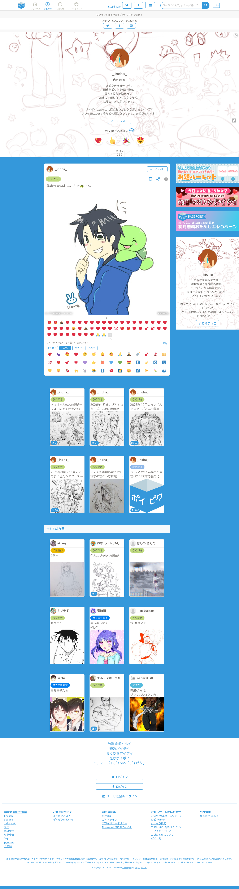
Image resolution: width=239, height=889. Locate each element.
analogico (126, 867)
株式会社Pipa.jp (209, 816)
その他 (91, 348)
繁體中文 (9, 834)
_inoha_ (119, 73)
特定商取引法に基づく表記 (117, 827)
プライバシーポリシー (114, 823)
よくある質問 (158, 823)
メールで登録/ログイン (119, 796)
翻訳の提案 (20, 812)
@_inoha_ (121, 79)
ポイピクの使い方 (63, 819)
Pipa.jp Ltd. (141, 867)
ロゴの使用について (162, 834)
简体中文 (9, 831)
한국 (6, 827)
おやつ (78, 348)
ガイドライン (109, 819)
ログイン (119, 776)
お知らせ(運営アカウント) (166, 816)
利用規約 (107, 816)
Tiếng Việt (10, 823)
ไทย (6, 838)
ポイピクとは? (61, 816)
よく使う (52, 348)
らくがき (53, 179)
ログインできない (161, 831)
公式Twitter (158, 819)
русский (9, 842)
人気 (65, 348)
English (8, 816)
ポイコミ (156, 838)
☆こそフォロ (119, 121)
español (8, 819)
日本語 (8, 846)
